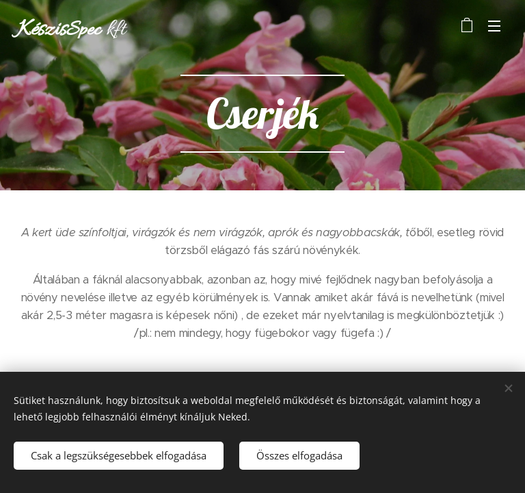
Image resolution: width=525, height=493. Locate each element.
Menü (494, 26)
